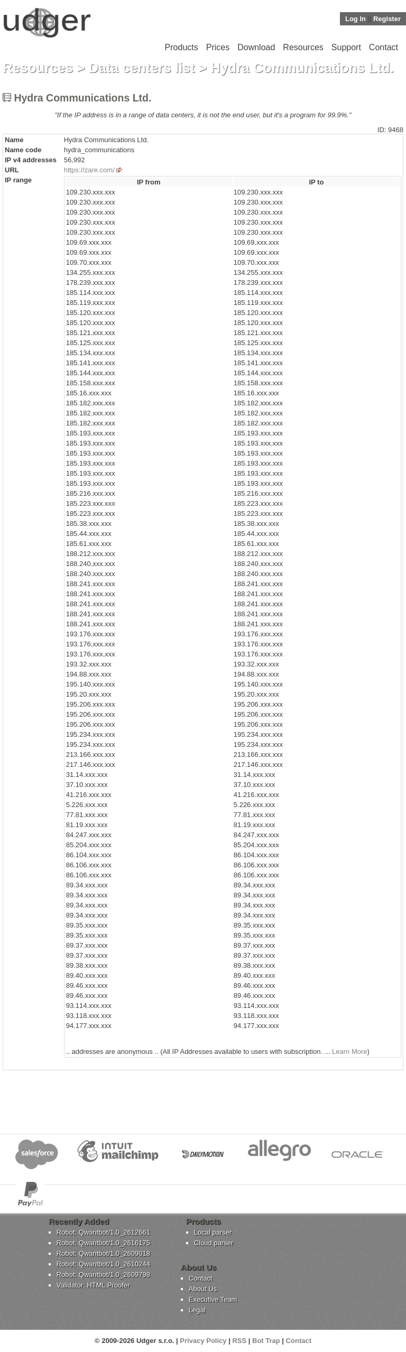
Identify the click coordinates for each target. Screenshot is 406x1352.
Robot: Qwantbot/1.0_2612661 (103, 1232)
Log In (355, 19)
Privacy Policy (203, 1341)
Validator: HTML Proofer (93, 1285)
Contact (383, 47)
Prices (217, 47)
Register (387, 19)
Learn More (349, 1051)
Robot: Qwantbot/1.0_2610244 (103, 1264)
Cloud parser (213, 1243)
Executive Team (213, 1299)
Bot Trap (266, 1341)
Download (256, 47)
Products (181, 47)
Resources (303, 47)
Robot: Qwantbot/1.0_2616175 (103, 1243)
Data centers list (142, 68)
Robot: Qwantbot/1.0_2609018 (103, 1253)
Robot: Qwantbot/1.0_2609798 (103, 1275)
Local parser (213, 1232)
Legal (197, 1310)
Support (346, 47)
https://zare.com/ (89, 170)
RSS (239, 1341)
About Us (203, 1289)
